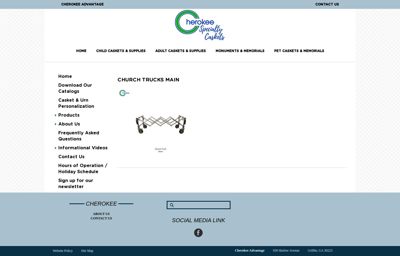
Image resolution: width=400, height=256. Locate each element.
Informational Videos (83, 148)
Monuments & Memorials (240, 51)
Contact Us (327, 4)
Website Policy (63, 251)
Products (68, 115)
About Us (69, 124)
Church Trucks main (148, 80)
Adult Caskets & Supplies (180, 51)
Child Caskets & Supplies (121, 51)
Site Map (87, 251)
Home (81, 51)
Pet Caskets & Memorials (299, 51)
